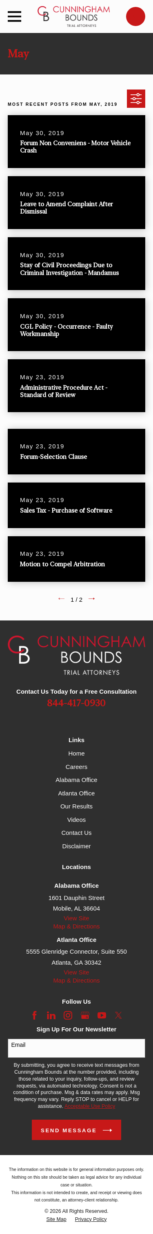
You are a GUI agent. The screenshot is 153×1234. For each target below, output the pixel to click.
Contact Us (76, 832)
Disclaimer (76, 846)
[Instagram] (68, 1015)
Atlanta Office (76, 793)
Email (18, 1045)
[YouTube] (102, 1015)
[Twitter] (118, 1015)
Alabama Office (76, 779)
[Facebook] (34, 1015)
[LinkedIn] (51, 1015)
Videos (76, 819)
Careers (76, 766)
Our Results (76, 806)
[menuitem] (56, 1219)
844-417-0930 (76, 703)
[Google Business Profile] (85, 1015)
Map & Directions (76, 926)
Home (76, 753)
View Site (76, 918)
